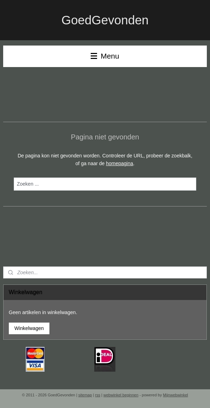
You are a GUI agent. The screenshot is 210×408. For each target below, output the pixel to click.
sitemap (85, 395)
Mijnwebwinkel (175, 395)
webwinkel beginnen (120, 395)
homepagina (119, 163)
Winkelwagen (29, 328)
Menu (105, 56)
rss (97, 395)
